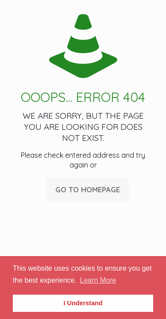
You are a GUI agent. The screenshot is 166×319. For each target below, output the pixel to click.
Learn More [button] (98, 280)
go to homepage (87, 189)
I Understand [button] (83, 303)
